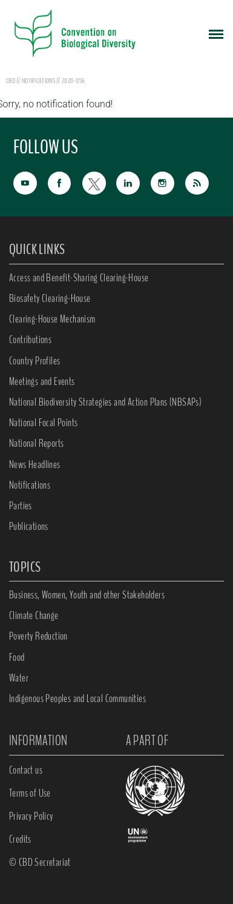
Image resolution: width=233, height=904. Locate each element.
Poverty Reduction (38, 636)
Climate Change (34, 615)
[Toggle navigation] (216, 33)
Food (17, 657)
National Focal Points (43, 422)
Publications (28, 526)
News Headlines (35, 464)
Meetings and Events (42, 381)
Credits (20, 839)
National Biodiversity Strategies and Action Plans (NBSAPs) (105, 402)
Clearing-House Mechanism (52, 319)
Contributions (30, 339)
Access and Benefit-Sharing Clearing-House (78, 277)
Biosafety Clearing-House (50, 298)
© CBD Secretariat (40, 862)
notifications (39, 80)
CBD (10, 80)
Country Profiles (34, 360)
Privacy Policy (31, 816)
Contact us (25, 770)
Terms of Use (30, 793)
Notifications (29, 485)
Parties (20, 505)
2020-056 (73, 80)
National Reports (36, 443)
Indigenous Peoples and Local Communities (77, 698)
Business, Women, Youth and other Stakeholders (87, 595)
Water (18, 678)
